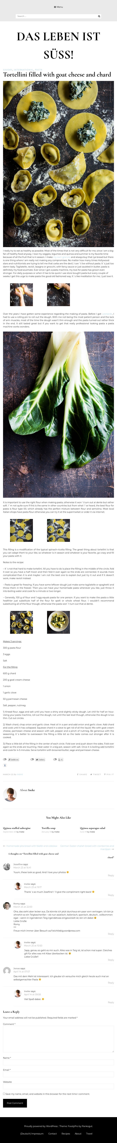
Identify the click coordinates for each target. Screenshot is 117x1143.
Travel (89, 1133)
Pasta (39, 69)
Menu (60, 7)
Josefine (18, 864)
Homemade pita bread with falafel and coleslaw (31, 846)
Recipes (66, 1133)
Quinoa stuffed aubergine (17, 828)
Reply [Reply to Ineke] (111, 895)
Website (7, 1082)
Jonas (16, 968)
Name (7, 1058)
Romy (16, 903)
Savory (7, 69)
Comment (9, 1024)
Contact (52, 1133)
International (23, 69)
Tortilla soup (48, 828)
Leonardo (107, 314)
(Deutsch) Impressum (31, 1133)
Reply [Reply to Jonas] (111, 982)
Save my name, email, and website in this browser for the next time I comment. (48, 1094)
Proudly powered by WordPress (41, 1126)
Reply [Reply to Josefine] (111, 875)
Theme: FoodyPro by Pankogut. (76, 1126)
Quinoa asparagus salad (92, 828)
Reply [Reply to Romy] (111, 934)
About (78, 1133)
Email (7, 1070)
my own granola (61, 257)
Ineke (20, 774)
